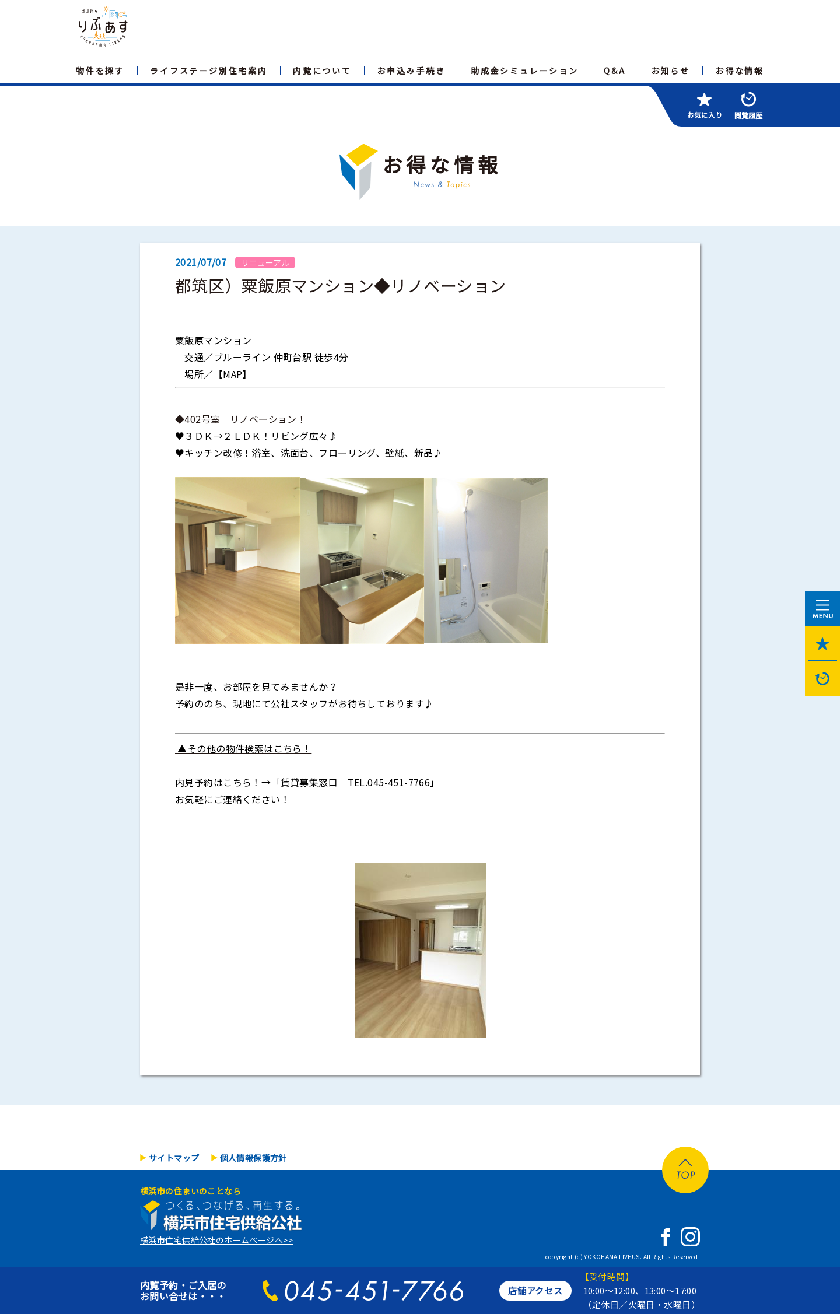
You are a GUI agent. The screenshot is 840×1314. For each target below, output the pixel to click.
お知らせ (670, 70)
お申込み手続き (411, 70)
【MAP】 (233, 374)
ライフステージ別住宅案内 (209, 70)
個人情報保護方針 (253, 1158)
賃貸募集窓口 (309, 782)
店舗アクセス (535, 1290)
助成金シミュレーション (525, 70)
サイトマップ (174, 1158)
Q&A (614, 70)
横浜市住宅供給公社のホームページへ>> (216, 1240)
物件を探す (100, 70)
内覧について (322, 70)
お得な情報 (739, 70)
